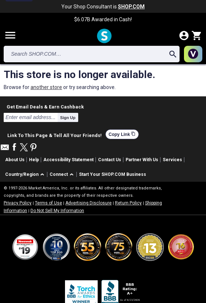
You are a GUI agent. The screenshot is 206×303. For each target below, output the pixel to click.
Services (172, 159)
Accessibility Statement (68, 159)
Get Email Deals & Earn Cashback (45, 106)
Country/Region (22, 174)
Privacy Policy (18, 203)
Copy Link (122, 134)
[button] (25, 174)
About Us (15, 159)
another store (46, 87)
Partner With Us (142, 159)
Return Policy (128, 203)
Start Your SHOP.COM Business (112, 174)
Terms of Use (48, 203)
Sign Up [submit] (68, 117)
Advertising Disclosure (88, 203)
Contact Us (109, 159)
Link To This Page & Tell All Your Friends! (54, 134)
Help (34, 159)
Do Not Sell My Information (57, 210)
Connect (59, 174)
